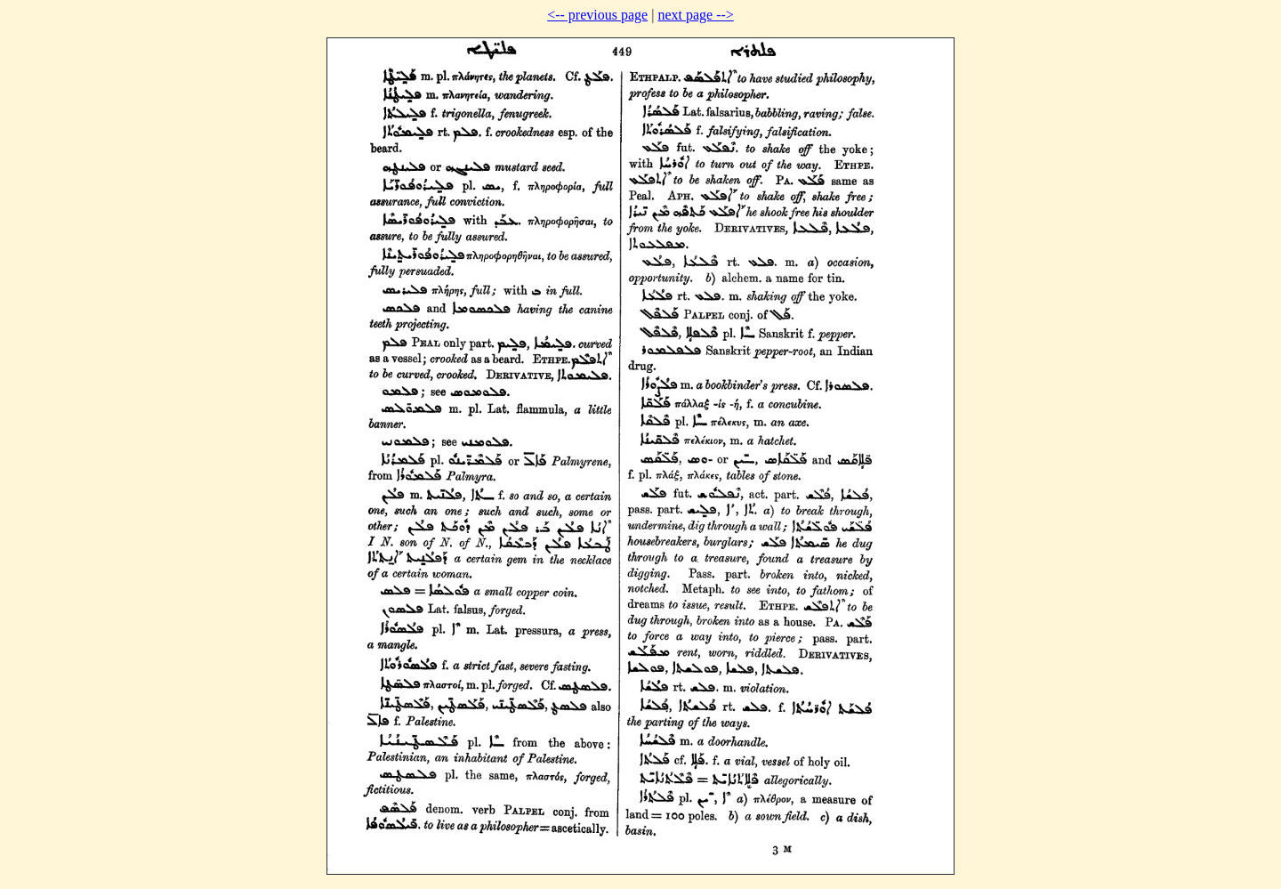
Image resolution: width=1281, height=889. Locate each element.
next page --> (695, 14)
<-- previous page (597, 14)
